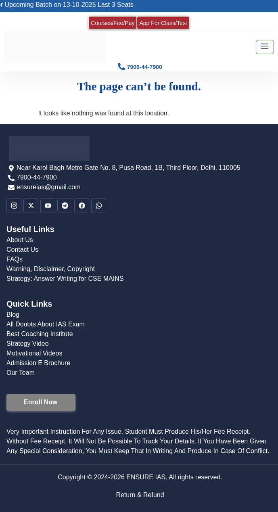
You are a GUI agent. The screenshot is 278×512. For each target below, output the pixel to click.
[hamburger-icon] (265, 47)
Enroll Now (41, 402)
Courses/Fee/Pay (112, 23)
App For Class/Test (163, 23)
